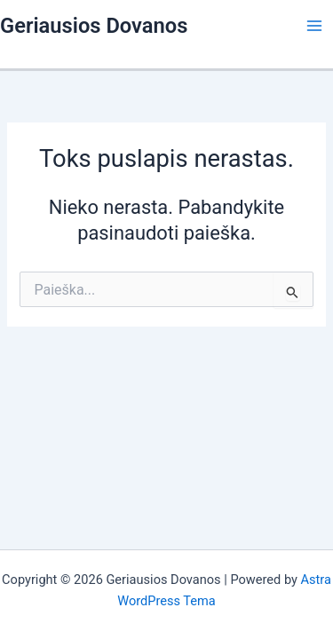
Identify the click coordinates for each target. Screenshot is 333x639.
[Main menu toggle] (314, 25)
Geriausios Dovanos (93, 25)
